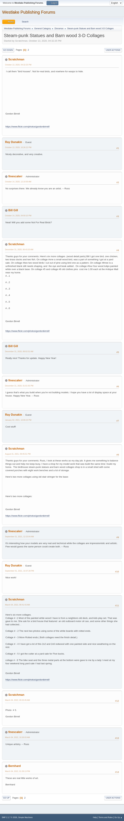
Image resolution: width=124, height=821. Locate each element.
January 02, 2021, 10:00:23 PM (18, 420)
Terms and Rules (106, 817)
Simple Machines (25, 817)
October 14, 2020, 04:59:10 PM (18, 216)
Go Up (6, 798)
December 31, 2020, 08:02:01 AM (19, 351)
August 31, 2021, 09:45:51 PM (18, 454)
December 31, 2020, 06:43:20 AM (19, 249)
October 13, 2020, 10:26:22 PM (18, 147)
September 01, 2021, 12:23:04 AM (19, 537)
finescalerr (15, 176)
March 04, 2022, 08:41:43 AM (17, 605)
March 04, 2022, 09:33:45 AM (17, 700)
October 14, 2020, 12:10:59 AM (18, 182)
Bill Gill (13, 210)
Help (95, 817)
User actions (113, 50)
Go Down (8, 50)
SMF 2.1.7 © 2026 (9, 817)
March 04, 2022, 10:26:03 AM (17, 737)
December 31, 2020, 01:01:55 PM (19, 386)
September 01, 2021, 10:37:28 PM (19, 571)
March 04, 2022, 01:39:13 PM (17, 771)
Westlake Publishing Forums (28, 12)
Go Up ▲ (118, 817)
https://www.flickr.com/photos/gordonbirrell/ (27, 126)
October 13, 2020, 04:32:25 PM (18, 65)
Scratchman (16, 59)
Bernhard (14, 765)
